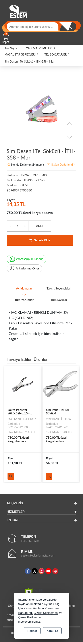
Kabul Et (52, 631)
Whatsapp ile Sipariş (26, 259)
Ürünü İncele (11, 476)
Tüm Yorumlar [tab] (24, 300)
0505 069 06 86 (30, 541)
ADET (40, 226)
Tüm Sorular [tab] (59, 300)
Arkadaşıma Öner (24, 268)
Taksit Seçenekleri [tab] (58, 288)
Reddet (32, 631)
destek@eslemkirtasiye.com (37, 555)
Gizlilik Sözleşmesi (46, 612)
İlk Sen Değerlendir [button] (60, 165)
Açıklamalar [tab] (24, 288)
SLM (24, 185)
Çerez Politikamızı (30, 617)
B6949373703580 (19, 190)
